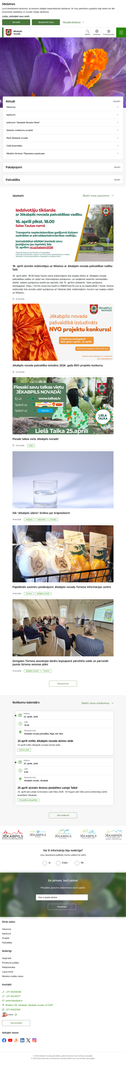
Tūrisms (29, 593)
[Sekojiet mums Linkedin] (22, 1040)
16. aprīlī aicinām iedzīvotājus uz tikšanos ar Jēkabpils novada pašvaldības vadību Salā (62, 267)
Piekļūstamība (8, 967)
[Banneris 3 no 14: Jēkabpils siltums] (63, 834)
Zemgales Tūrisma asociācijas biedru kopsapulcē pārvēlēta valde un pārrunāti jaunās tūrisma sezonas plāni (60, 662)
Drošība (53, 519)
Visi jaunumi (63, 683)
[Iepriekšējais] (6, 834)
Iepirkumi (6, 933)
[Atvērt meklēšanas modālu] (88, 33)
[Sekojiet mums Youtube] (10, 1040)
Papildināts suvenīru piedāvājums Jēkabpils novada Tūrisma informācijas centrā (61, 587)
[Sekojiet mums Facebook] (4, 1040)
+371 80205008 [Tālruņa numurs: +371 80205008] (13, 992)
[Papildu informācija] (16, 1015)
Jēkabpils (29, 519)
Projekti (5, 938)
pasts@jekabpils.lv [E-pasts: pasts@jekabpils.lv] (14, 1000)
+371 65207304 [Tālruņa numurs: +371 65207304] (12, 1009)
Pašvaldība (7, 942)
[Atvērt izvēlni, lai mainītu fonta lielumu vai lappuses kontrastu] (108, 33)
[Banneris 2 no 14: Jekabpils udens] (38, 834)
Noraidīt (16, 22)
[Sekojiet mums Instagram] (34, 1040)
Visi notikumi (63, 815)
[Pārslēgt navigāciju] (121, 32)
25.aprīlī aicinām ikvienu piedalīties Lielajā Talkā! (48, 787)
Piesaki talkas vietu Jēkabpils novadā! (35, 439)
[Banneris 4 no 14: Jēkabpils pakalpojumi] (88, 834)
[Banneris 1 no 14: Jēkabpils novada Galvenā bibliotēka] (12, 834)
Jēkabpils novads (43, 593)
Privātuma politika (10, 962)
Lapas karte (7, 971)
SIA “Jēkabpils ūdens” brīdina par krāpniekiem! (41, 513)
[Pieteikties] (62, 907)
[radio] (46, 862)
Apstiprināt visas (46, 22)
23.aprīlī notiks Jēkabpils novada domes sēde (45, 741)
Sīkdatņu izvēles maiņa (12, 976)
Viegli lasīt (6, 958)
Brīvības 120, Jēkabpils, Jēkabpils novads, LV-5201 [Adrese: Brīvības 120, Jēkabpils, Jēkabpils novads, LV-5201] (29, 1005)
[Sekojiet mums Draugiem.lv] (16, 1040)
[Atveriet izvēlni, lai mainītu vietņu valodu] (97, 33)
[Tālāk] (119, 834)
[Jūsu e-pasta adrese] (62, 897)
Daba (31, 445)
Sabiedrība (41, 519)
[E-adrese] (7, 1014)
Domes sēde (24, 750)
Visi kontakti (16, 1023)
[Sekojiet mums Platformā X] (28, 1040)
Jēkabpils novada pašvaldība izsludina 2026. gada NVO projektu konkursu (57, 365)
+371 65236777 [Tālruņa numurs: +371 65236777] (13, 996)
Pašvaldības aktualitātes (28, 800)
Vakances (6, 929)
